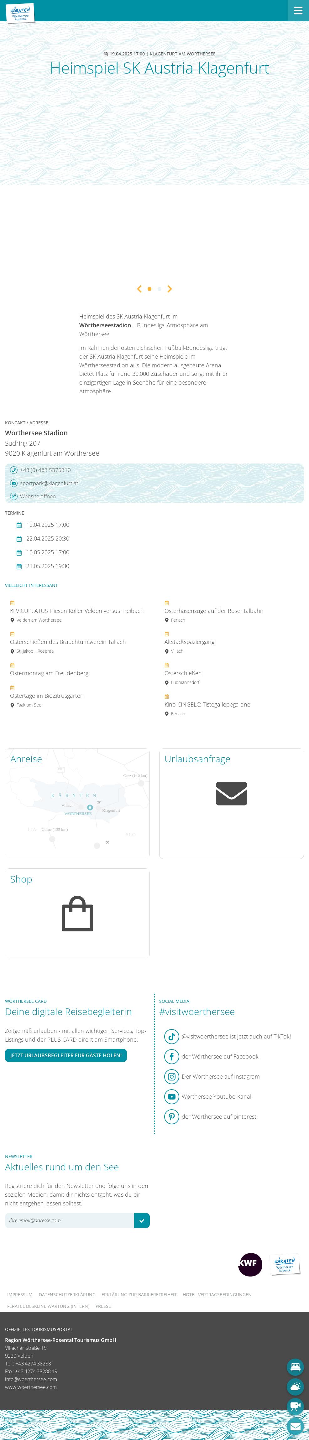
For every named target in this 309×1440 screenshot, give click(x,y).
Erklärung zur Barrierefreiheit (139, 1295)
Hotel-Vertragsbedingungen (217, 1295)
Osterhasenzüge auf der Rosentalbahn (214, 611)
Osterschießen (183, 673)
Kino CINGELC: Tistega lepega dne (207, 705)
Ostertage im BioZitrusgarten (47, 696)
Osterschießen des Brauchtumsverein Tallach (68, 642)
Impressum (20, 1295)
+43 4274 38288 (33, 1363)
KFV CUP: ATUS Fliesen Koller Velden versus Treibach (77, 611)
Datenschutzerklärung (67, 1295)
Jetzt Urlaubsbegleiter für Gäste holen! (66, 1055)
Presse (103, 1306)
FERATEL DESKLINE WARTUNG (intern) (48, 1306)
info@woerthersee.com (31, 1379)
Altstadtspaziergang (189, 642)
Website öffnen (33, 496)
